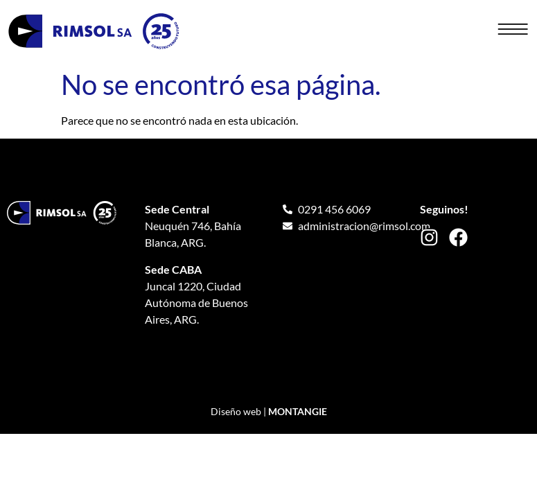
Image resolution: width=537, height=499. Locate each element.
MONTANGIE (297, 411)
